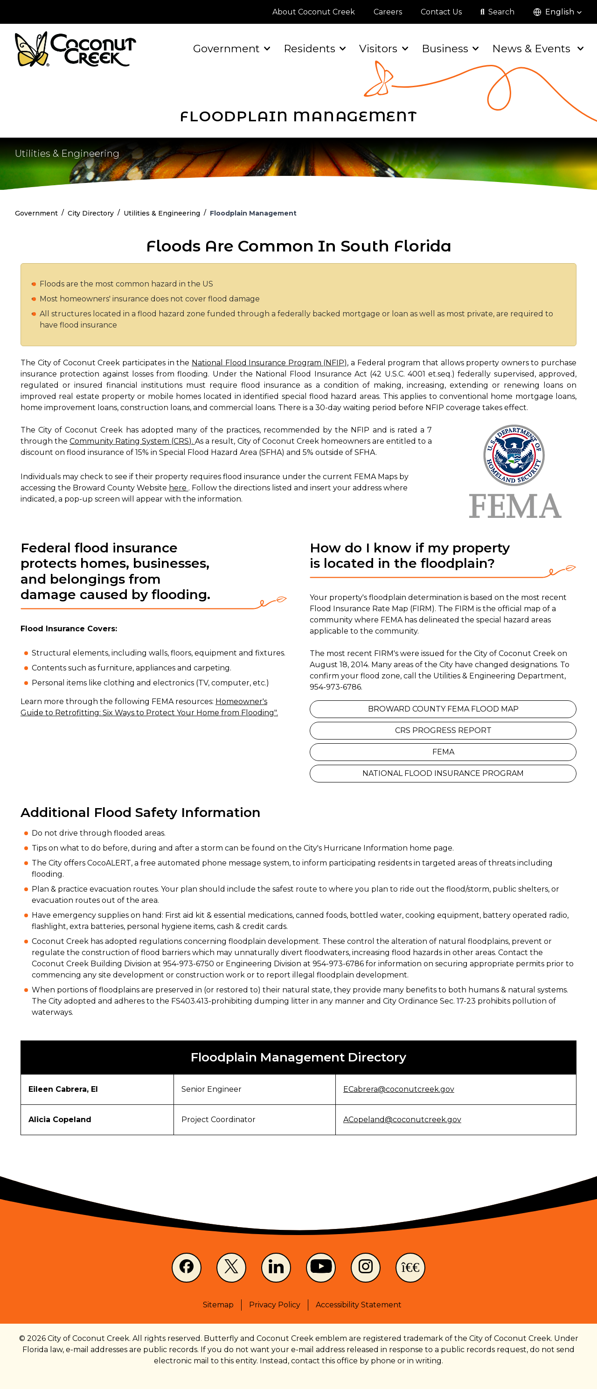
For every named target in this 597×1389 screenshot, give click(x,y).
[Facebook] (186, 1268)
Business (449, 48)
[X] (231, 1268)
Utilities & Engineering (67, 153)
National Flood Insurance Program (443, 773)
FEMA (443, 751)
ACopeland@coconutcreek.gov (402, 1119)
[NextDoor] (410, 1268)
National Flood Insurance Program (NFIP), (270, 362)
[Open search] (497, 12)
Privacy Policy (274, 1304)
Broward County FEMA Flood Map (443, 709)
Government (231, 48)
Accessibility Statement (359, 1304)
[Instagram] (366, 1268)
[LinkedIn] (276, 1268)
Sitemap (218, 1304)
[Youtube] (321, 1268)
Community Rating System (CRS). (132, 441)
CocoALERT (109, 863)
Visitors (382, 48)
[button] (557, 12)
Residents (314, 48)
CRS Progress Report (443, 730)
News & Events (537, 48)
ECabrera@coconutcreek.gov (398, 1089)
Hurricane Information (366, 848)
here (178, 487)
